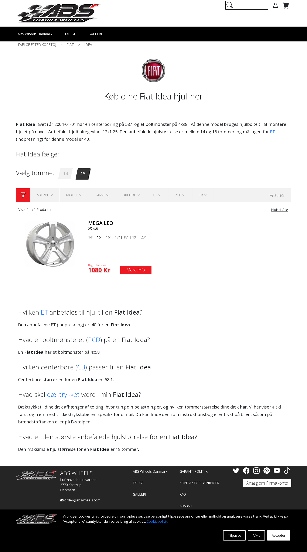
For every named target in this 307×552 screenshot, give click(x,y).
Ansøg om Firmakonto (267, 483)
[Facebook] (247, 470)
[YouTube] (278, 470)
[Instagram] (257, 470)
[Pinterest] (267, 470)
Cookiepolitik (157, 521)
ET (272, 132)
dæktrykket (63, 394)
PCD (94, 339)
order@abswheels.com (80, 500)
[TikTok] (287, 470)
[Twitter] (237, 470)
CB (81, 367)
